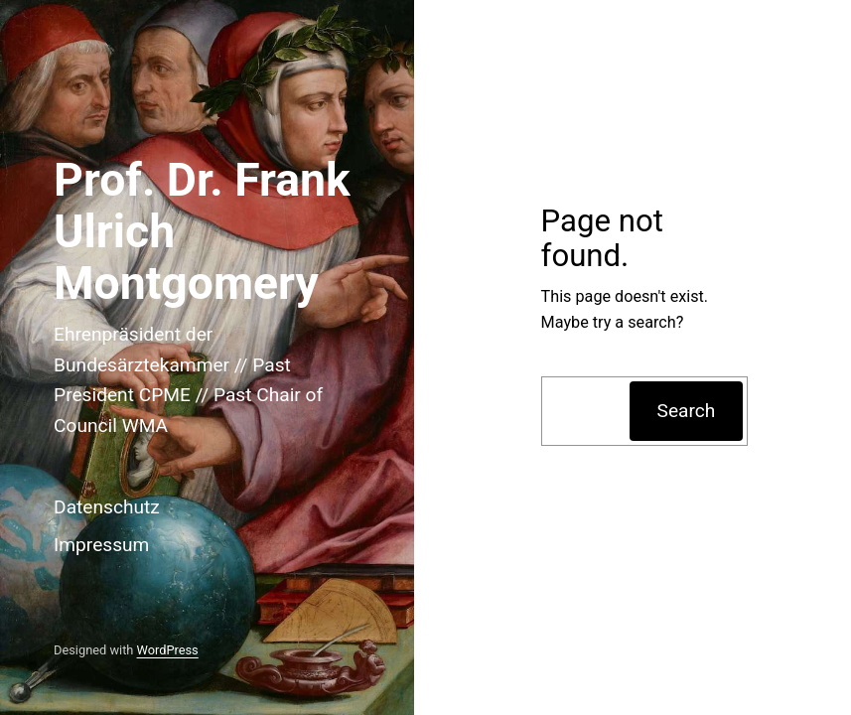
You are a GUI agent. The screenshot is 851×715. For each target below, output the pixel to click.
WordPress (168, 650)
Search (686, 410)
